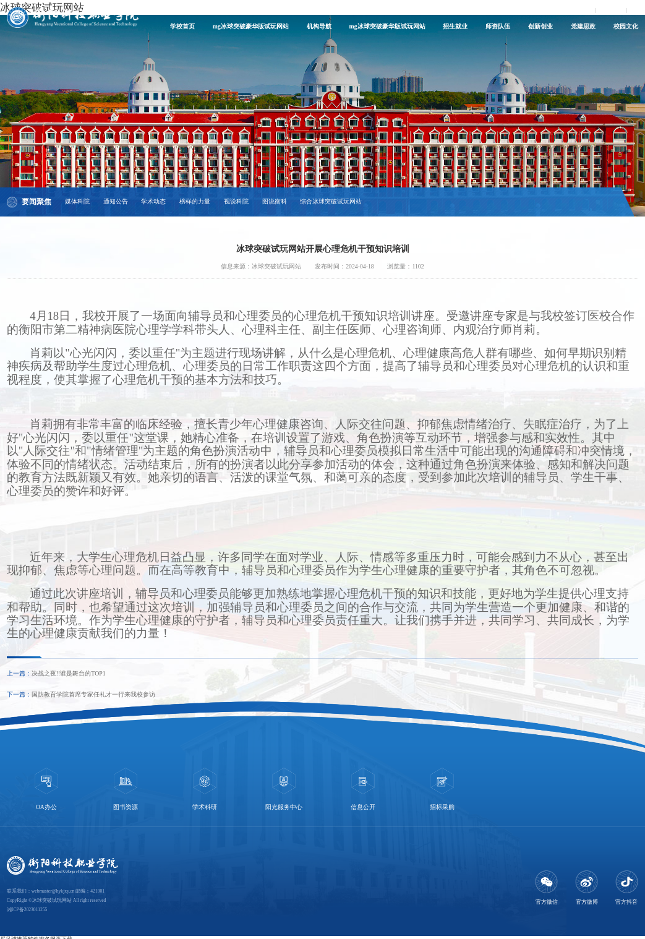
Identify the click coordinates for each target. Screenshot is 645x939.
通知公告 (115, 201)
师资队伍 (497, 26)
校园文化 (625, 26)
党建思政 (583, 26)
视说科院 (236, 201)
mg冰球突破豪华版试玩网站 (251, 26)
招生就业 (455, 26)
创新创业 (540, 26)
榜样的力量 (194, 201)
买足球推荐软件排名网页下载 (36, 935)
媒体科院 (77, 201)
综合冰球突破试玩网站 (331, 201)
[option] (46, 788)
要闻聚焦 (36, 201)
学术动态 (153, 201)
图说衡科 (274, 201)
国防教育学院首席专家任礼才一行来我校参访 (93, 694)
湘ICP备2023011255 (27, 905)
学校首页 (182, 26)
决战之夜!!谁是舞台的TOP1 (69, 673)
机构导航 (319, 26)
